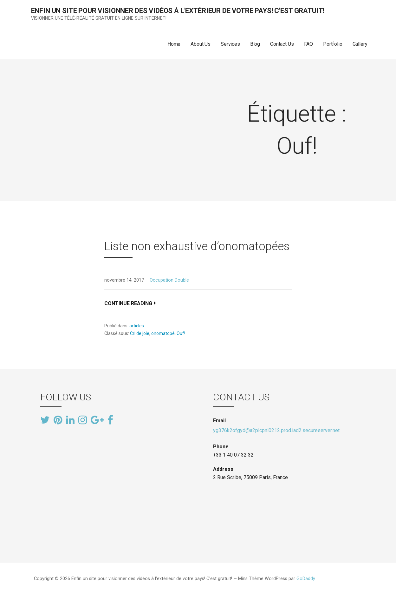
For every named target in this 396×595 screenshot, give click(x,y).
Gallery (360, 44)
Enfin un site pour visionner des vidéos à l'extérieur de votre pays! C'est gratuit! (178, 11)
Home (173, 44)
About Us (201, 44)
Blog (255, 44)
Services (230, 44)
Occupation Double (169, 280)
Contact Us (282, 44)
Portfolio (332, 44)
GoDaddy (305, 578)
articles (136, 325)
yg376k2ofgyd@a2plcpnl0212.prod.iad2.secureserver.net (276, 430)
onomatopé (163, 333)
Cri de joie (139, 333)
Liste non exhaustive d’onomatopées (196, 246)
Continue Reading (128, 303)
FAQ (308, 44)
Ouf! (181, 333)
